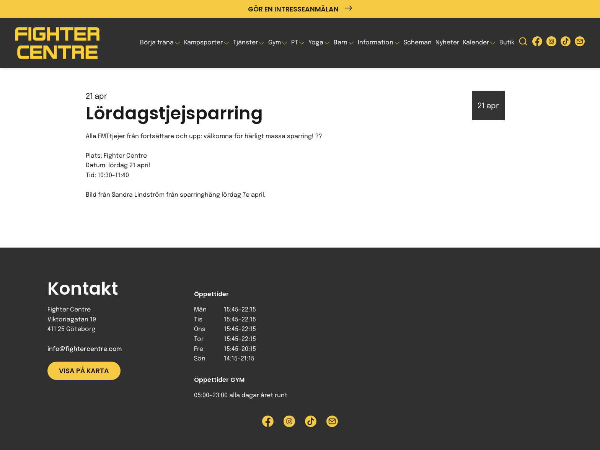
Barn (340, 42)
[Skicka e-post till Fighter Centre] (580, 43)
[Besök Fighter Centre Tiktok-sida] (566, 43)
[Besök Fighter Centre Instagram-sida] (551, 43)
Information (375, 42)
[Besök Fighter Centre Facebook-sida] (537, 43)
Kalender (476, 42)
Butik (506, 42)
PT (294, 42)
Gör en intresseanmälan (300, 9)
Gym (274, 42)
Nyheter (447, 42)
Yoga (315, 42)
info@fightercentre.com (84, 349)
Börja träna (157, 42)
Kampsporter (203, 42)
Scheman (418, 42)
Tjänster (245, 42)
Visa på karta (84, 370)
